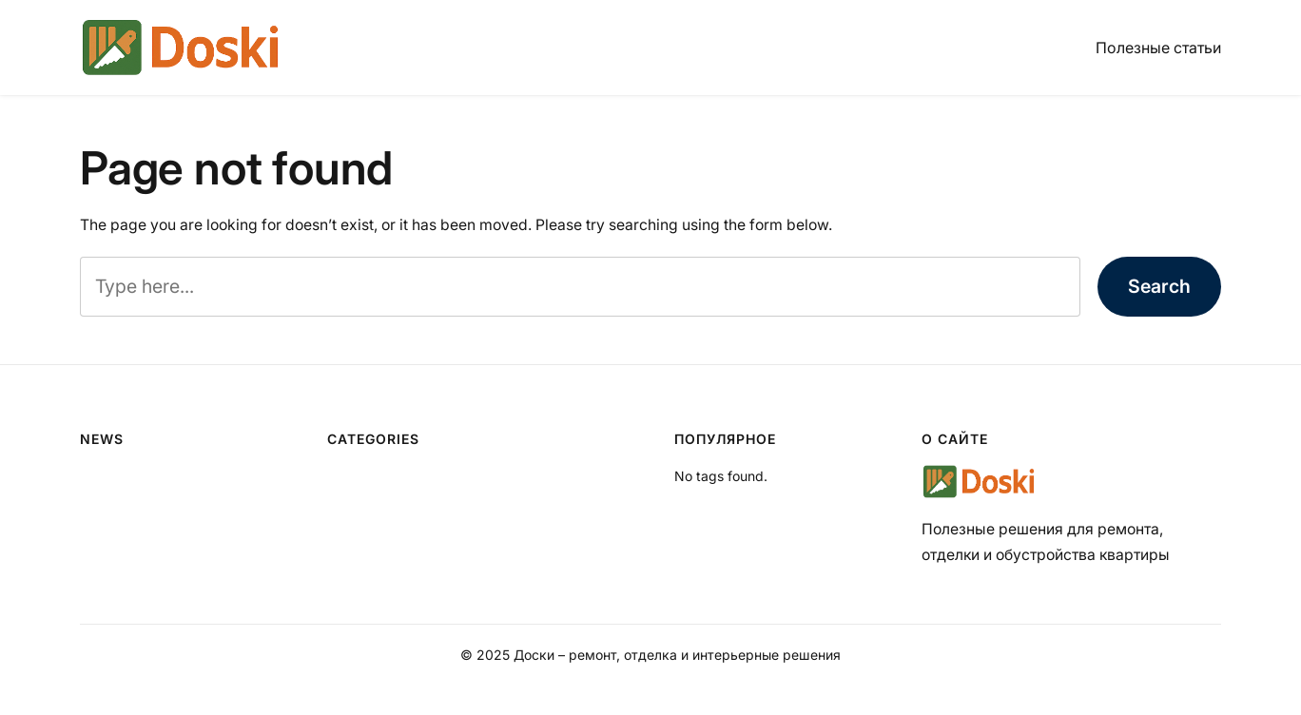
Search (1159, 286)
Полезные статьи (1158, 47)
